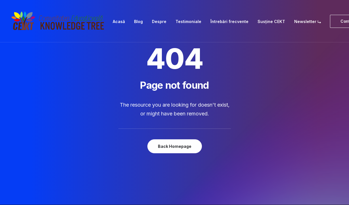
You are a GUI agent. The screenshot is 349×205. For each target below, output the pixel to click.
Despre (159, 21)
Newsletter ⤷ (307, 21)
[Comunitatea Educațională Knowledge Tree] (59, 21)
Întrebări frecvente (229, 21)
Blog (138, 21)
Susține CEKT (271, 21)
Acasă (119, 21)
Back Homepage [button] (174, 146)
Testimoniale (188, 21)
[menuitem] (119, 21)
